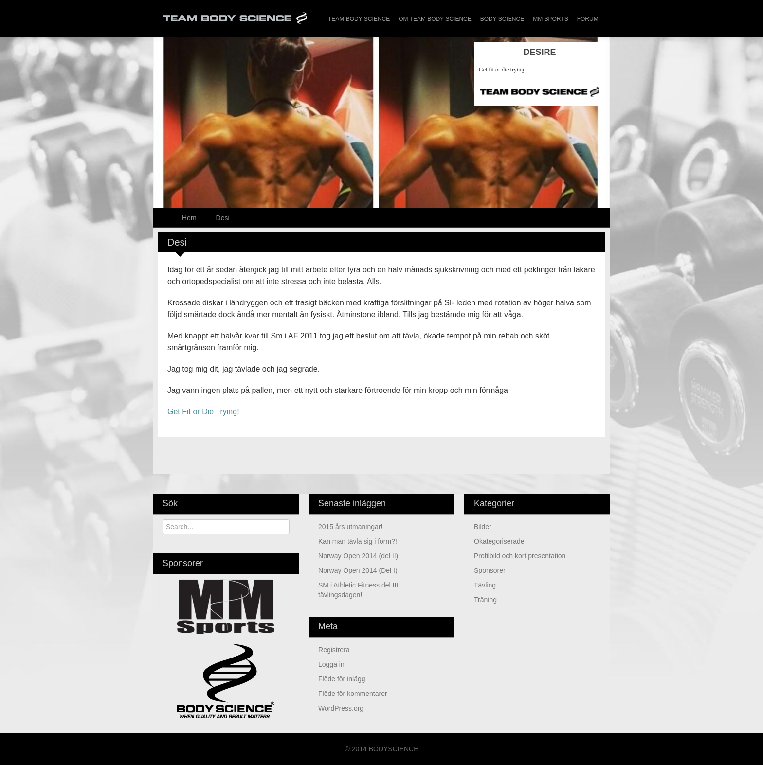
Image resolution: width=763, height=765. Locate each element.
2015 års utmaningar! (350, 527)
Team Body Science (359, 19)
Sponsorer (490, 570)
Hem (189, 218)
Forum (588, 19)
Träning (485, 600)
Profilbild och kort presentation (519, 556)
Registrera (334, 650)
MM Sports (550, 19)
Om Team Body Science (435, 19)
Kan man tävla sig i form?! (357, 541)
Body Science (502, 19)
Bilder (482, 527)
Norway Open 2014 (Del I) (358, 570)
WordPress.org (340, 708)
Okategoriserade (499, 541)
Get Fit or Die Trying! (203, 412)
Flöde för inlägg (341, 679)
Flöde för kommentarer (352, 693)
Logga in (331, 664)
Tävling (485, 585)
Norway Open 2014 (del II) (358, 556)
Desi (223, 218)
